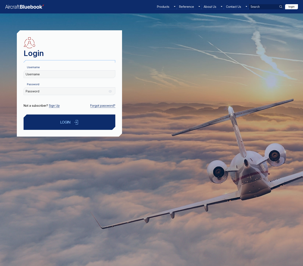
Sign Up (54, 105)
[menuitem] (166, 6)
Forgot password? (102, 105)
